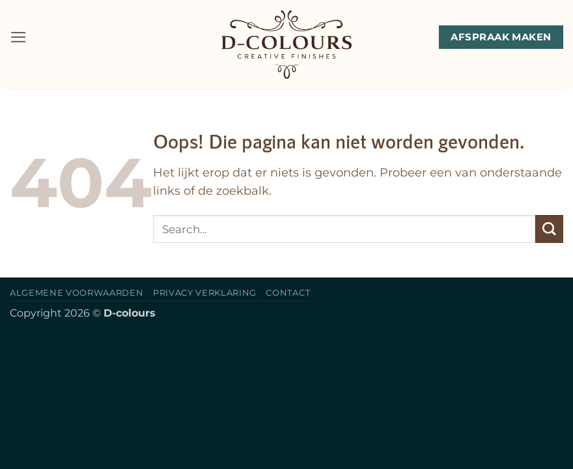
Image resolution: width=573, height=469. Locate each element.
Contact (288, 292)
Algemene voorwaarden (76, 292)
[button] (18, 37)
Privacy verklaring (205, 292)
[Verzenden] (549, 229)
